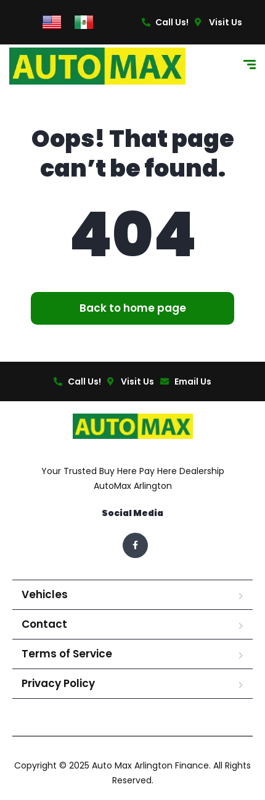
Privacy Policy (58, 683)
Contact (44, 624)
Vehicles (45, 594)
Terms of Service (67, 653)
